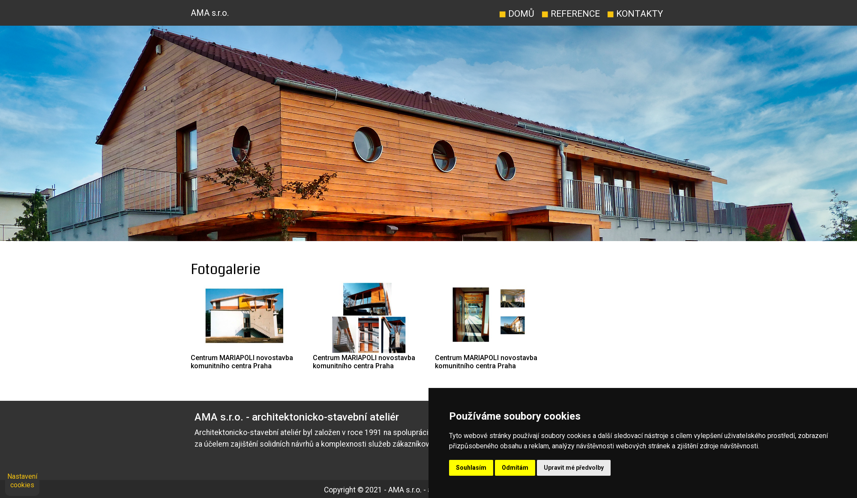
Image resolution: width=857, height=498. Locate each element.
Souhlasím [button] (471, 467)
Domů (516, 13)
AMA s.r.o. (210, 13)
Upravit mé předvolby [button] (574, 467)
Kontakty (635, 13)
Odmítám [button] (515, 467)
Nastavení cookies (22, 480)
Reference (570, 13)
